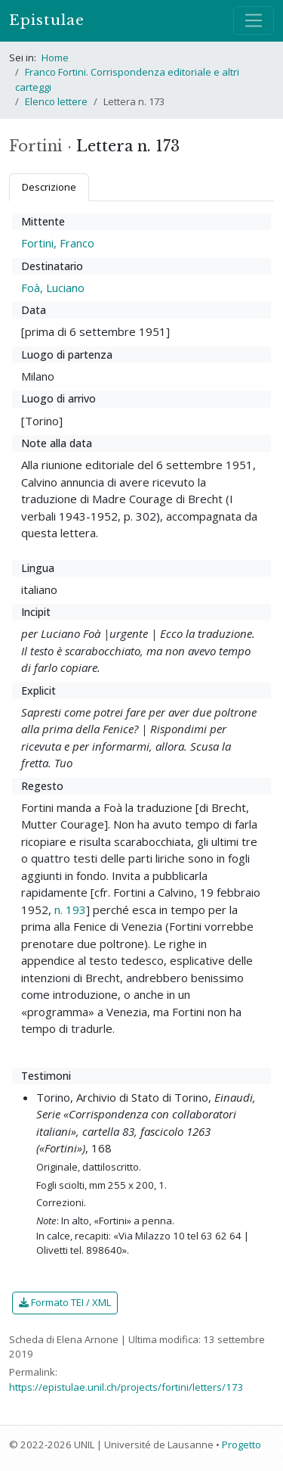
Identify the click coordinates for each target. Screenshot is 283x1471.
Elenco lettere (56, 101)
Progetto (241, 1444)
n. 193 (70, 909)
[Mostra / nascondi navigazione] (253, 20)
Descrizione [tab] (49, 187)
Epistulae (47, 20)
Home (55, 57)
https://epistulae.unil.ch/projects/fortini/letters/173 (126, 1387)
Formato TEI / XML (65, 1302)
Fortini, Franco (57, 242)
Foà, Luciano (53, 287)
